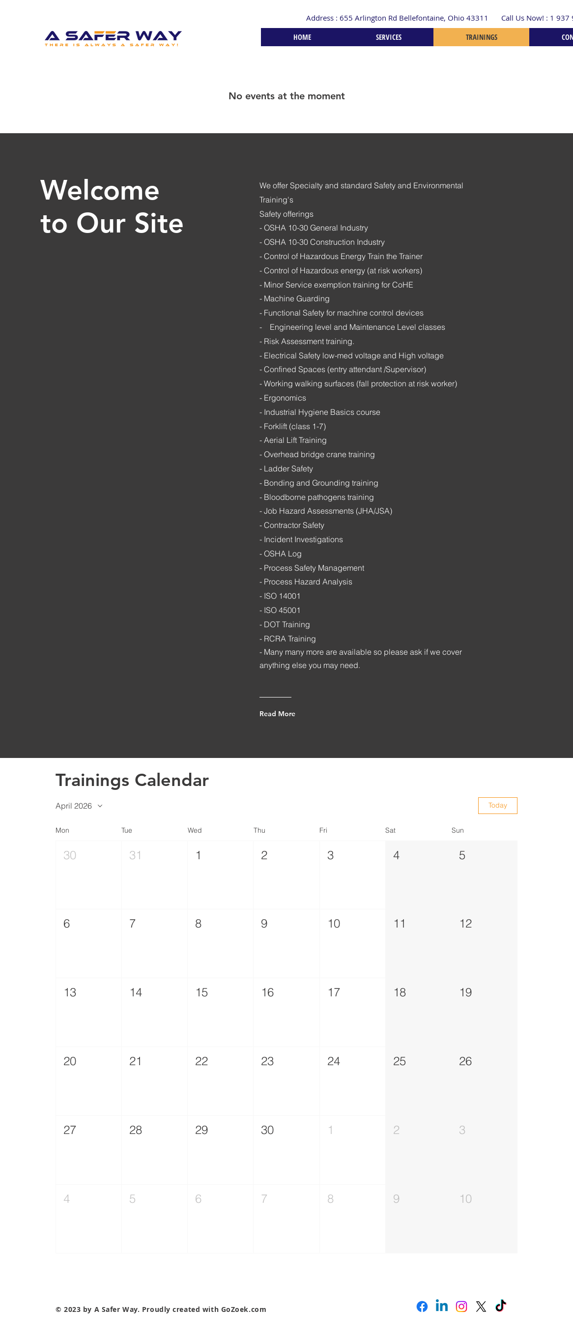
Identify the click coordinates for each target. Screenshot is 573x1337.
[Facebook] (422, 1306)
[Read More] (299, 713)
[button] (89, 875)
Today (497, 805)
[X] (481, 1306)
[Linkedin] (441, 1306)
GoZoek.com (244, 1309)
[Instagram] (461, 1306)
